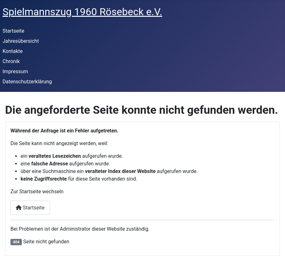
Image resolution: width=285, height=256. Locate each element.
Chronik (11, 61)
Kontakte (13, 51)
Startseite (13, 31)
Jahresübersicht (21, 41)
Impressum (15, 71)
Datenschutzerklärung (27, 82)
